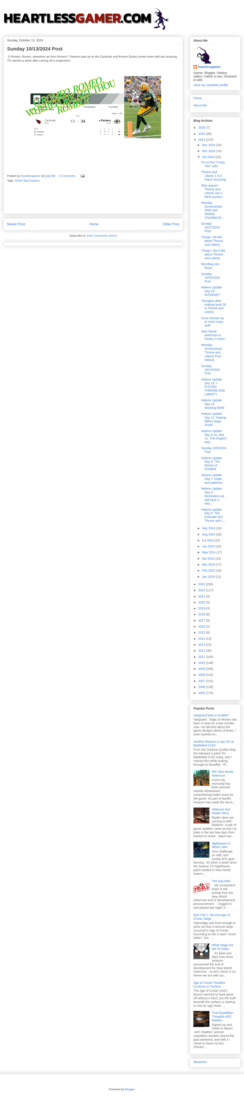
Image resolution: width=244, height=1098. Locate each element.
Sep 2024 (209, 528)
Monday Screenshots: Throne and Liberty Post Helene (212, 352)
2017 (202, 620)
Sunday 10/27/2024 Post (210, 227)
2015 (202, 632)
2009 (202, 669)
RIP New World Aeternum (222, 773)
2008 (202, 675)
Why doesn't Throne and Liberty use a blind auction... (212, 191)
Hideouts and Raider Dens (221, 811)
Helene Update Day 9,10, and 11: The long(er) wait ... (213, 436)
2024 (202, 139)
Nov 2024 (209, 151)
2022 (202, 590)
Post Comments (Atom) (102, 235)
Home (94, 224)
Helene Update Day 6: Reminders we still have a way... (212, 496)
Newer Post (16, 224)
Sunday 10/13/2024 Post (210, 369)
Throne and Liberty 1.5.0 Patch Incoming (213, 175)
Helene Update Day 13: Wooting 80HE (212, 404)
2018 (202, 614)
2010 (202, 663)
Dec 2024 (209, 145)
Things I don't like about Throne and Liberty (213, 254)
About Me (200, 105)
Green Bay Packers (27, 180)
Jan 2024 (209, 576)
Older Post (171, 224)
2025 (202, 133)
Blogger (129, 1089)
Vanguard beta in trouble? (211, 715)
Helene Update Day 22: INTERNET (211, 291)
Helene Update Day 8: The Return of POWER (211, 463)
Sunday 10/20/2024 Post (210, 277)
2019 (202, 608)
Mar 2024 (209, 564)
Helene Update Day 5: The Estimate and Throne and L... (213, 515)
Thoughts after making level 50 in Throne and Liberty (213, 306)
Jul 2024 (208, 540)
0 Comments (67, 176)
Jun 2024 (209, 546)
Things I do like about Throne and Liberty (212, 240)
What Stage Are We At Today (223, 947)
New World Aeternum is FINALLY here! (213, 335)
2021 (202, 596)
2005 (202, 693)
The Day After (221, 881)
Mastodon (200, 1062)
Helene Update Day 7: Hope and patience (211, 478)
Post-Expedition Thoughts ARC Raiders (223, 1016)
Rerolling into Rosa (210, 266)
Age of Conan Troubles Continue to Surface (209, 984)
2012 (202, 650)
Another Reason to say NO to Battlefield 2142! (213, 743)
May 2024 (209, 552)
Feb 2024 (209, 570)
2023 (202, 584)
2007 (202, 681)
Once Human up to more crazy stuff (212, 321)
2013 (202, 644)
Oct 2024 (208, 157)
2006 (202, 687)
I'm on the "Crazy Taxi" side (213, 164)
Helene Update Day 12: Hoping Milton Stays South (213, 419)
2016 (202, 626)
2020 (202, 602)
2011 (202, 657)
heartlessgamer (209, 67)
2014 (202, 638)
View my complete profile (210, 85)
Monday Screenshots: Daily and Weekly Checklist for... (212, 210)
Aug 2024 (209, 534)
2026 (202, 127)
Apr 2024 (208, 558)
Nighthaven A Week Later (221, 845)
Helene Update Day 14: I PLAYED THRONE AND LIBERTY (213, 387)
